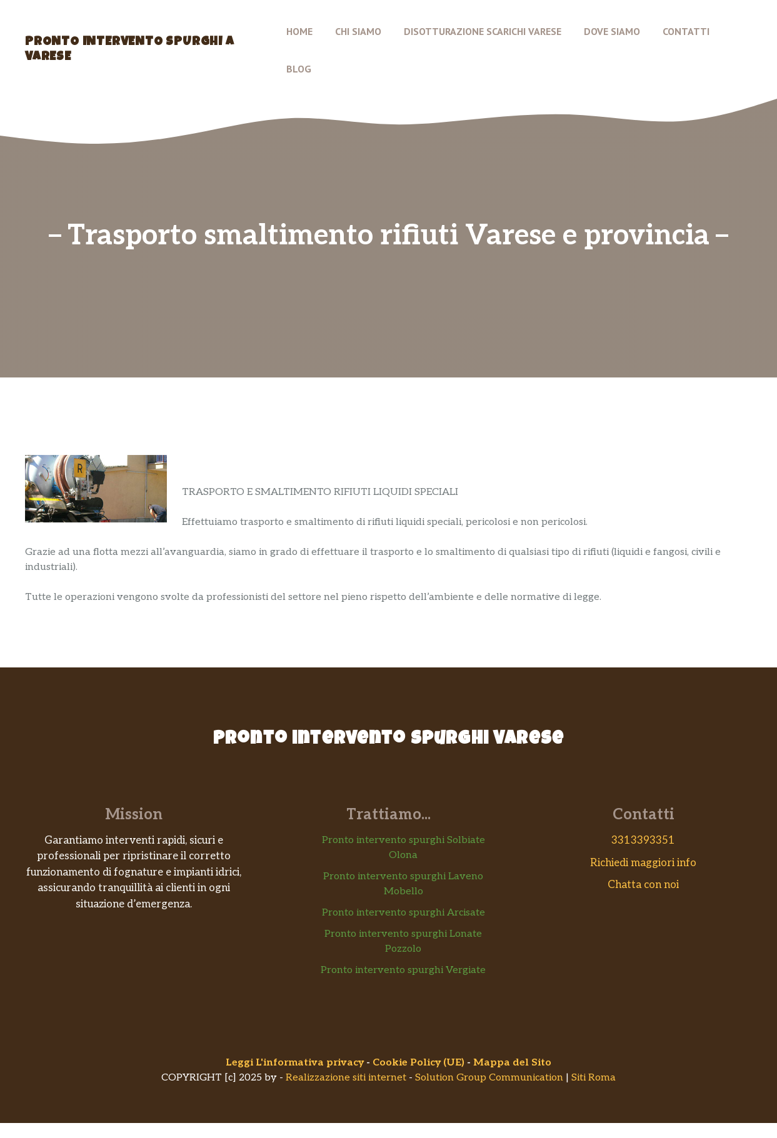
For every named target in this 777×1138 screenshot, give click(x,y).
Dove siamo (612, 31)
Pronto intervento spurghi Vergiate (403, 970)
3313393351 (643, 840)
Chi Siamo (358, 31)
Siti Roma (593, 1078)
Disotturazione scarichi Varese (482, 31)
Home (299, 31)
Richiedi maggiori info (643, 863)
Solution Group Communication (489, 1078)
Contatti (686, 31)
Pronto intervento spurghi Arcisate (403, 913)
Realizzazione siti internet (346, 1078)
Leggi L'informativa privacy (295, 1063)
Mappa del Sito (512, 1063)
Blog (298, 68)
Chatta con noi (643, 885)
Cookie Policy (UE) (418, 1063)
